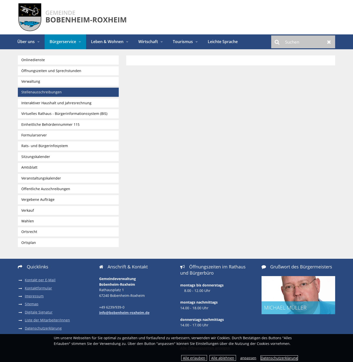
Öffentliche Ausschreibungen (45, 188)
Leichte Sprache (223, 41)
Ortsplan (28, 242)
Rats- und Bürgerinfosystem (44, 145)
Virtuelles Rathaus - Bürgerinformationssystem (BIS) (64, 113)
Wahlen (27, 221)
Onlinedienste (33, 59)
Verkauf (27, 210)
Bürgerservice (63, 41)
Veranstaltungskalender (41, 178)
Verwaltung (30, 81)
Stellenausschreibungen (41, 92)
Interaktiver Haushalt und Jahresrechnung (56, 103)
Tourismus (183, 41)
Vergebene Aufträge (38, 199)
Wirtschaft (148, 41)
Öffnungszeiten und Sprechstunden (51, 70)
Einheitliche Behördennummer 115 (50, 124)
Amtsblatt (29, 167)
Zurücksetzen (329, 41)
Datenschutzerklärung (279, 358)
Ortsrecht (29, 231)
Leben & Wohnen (107, 41)
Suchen (277, 41)
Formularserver (34, 135)
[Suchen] (303, 41)
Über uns (26, 41)
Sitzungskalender (35, 156)
